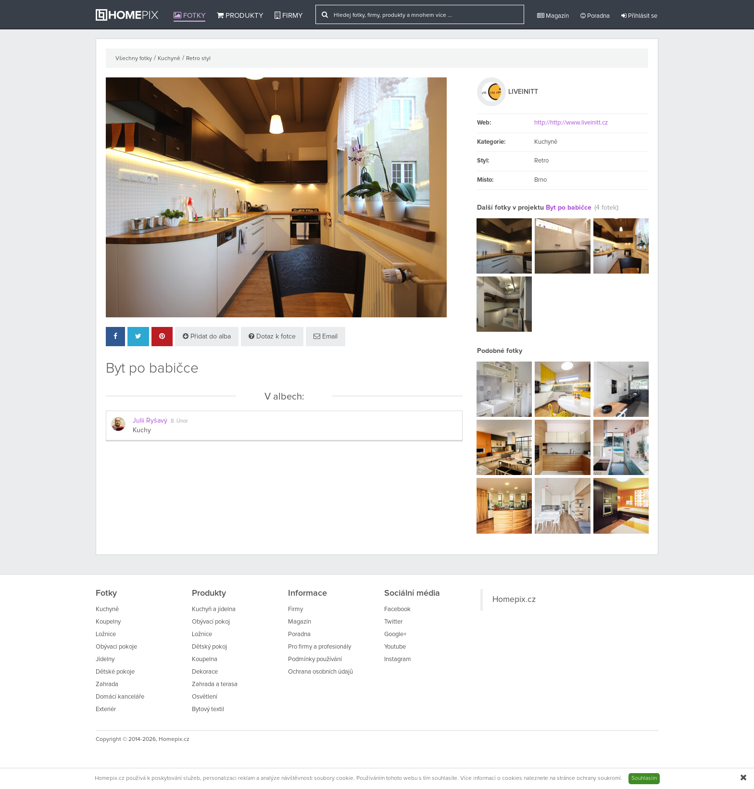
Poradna (595, 16)
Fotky (189, 15)
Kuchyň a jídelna (214, 609)
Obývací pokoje (116, 647)
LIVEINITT (523, 91)
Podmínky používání (315, 659)
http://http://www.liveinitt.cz (571, 123)
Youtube (395, 647)
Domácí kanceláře (120, 697)
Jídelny (105, 659)
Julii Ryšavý (150, 420)
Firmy (288, 15)
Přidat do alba (207, 336)
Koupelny (108, 622)
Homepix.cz (514, 599)
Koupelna (204, 659)
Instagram (397, 659)
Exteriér (106, 709)
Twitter (393, 622)
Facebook (397, 609)
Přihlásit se (639, 16)
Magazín (553, 16)
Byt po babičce (568, 207)
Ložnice (106, 634)
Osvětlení (204, 697)
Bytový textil (208, 709)
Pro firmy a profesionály (319, 647)
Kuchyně (169, 59)
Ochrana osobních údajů (320, 672)
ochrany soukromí (599, 778)
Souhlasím (644, 778)
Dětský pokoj (209, 647)
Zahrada (107, 684)
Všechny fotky (133, 59)
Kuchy (142, 430)
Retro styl (198, 59)
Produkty (240, 15)
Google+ (395, 634)
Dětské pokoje (115, 672)
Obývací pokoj (211, 622)
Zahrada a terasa (215, 684)
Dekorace (205, 672)
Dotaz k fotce (272, 336)
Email (326, 336)
